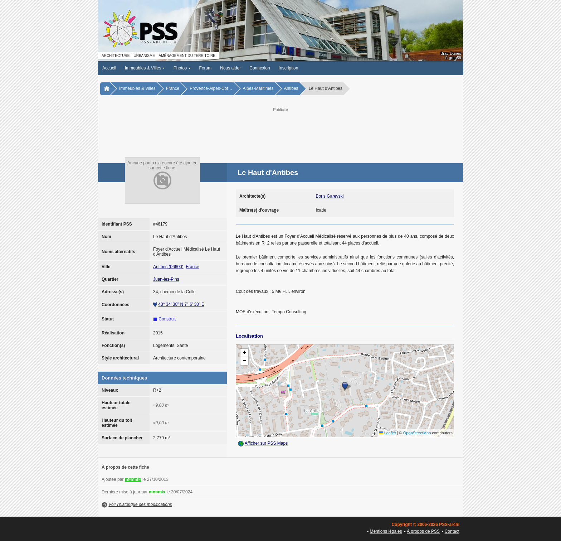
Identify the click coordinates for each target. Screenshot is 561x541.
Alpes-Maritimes (258, 88)
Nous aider (230, 68)
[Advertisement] (280, 129)
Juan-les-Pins (166, 279)
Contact (452, 531)
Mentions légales (386, 531)
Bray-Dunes (450, 53)
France (172, 88)
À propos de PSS (423, 531)
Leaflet (387, 433)
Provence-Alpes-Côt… (211, 88)
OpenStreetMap (417, 433)
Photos (182, 68)
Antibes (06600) (168, 266)
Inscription (288, 68)
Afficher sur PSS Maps (266, 443)
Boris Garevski (330, 196)
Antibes (291, 88)
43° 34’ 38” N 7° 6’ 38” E (181, 304)
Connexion (259, 68)
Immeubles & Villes (145, 68)
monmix (133, 479)
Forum (205, 68)
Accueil (109, 68)
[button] (345, 386)
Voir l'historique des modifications (140, 504)
